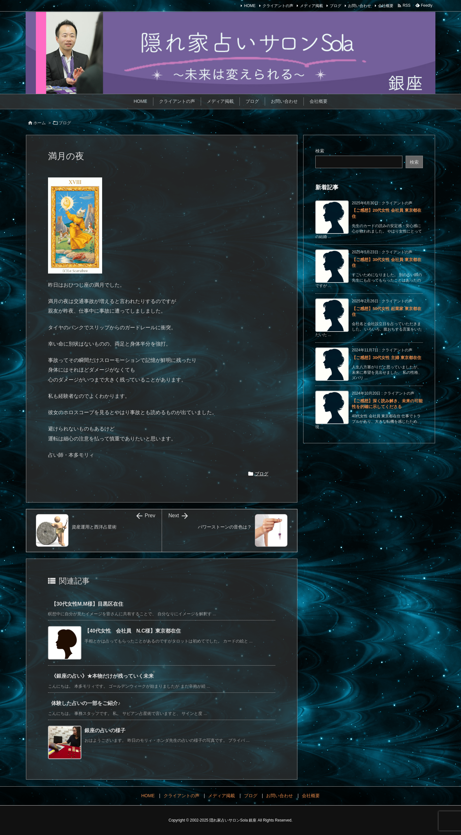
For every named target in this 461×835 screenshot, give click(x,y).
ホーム (39, 122)
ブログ (335, 6)
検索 (319, 150)
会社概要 (385, 6)
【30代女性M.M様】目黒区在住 (89, 604)
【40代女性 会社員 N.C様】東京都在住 (133, 631)
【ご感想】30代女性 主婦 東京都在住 (386, 357)
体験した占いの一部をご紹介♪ (85, 703)
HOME (249, 6)
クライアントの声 (278, 6)
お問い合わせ (359, 6)
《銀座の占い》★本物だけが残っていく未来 (102, 676)
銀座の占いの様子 (105, 730)
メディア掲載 (311, 6)
